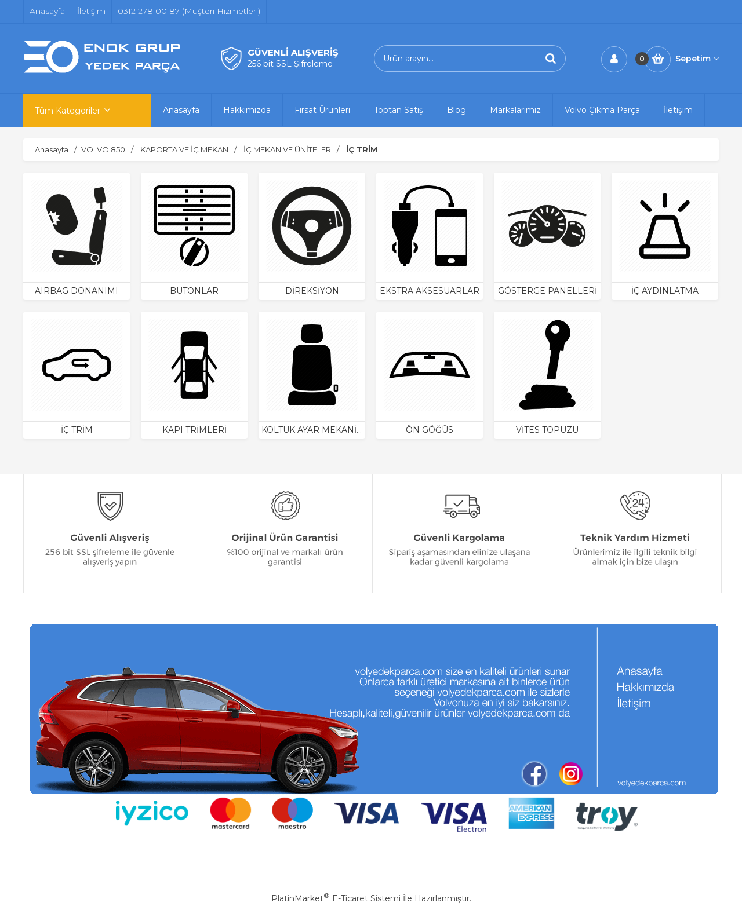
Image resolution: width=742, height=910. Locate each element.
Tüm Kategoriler (67, 110)
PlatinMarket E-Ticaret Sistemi (336, 898)
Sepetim (697, 58)
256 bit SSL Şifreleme (290, 64)
